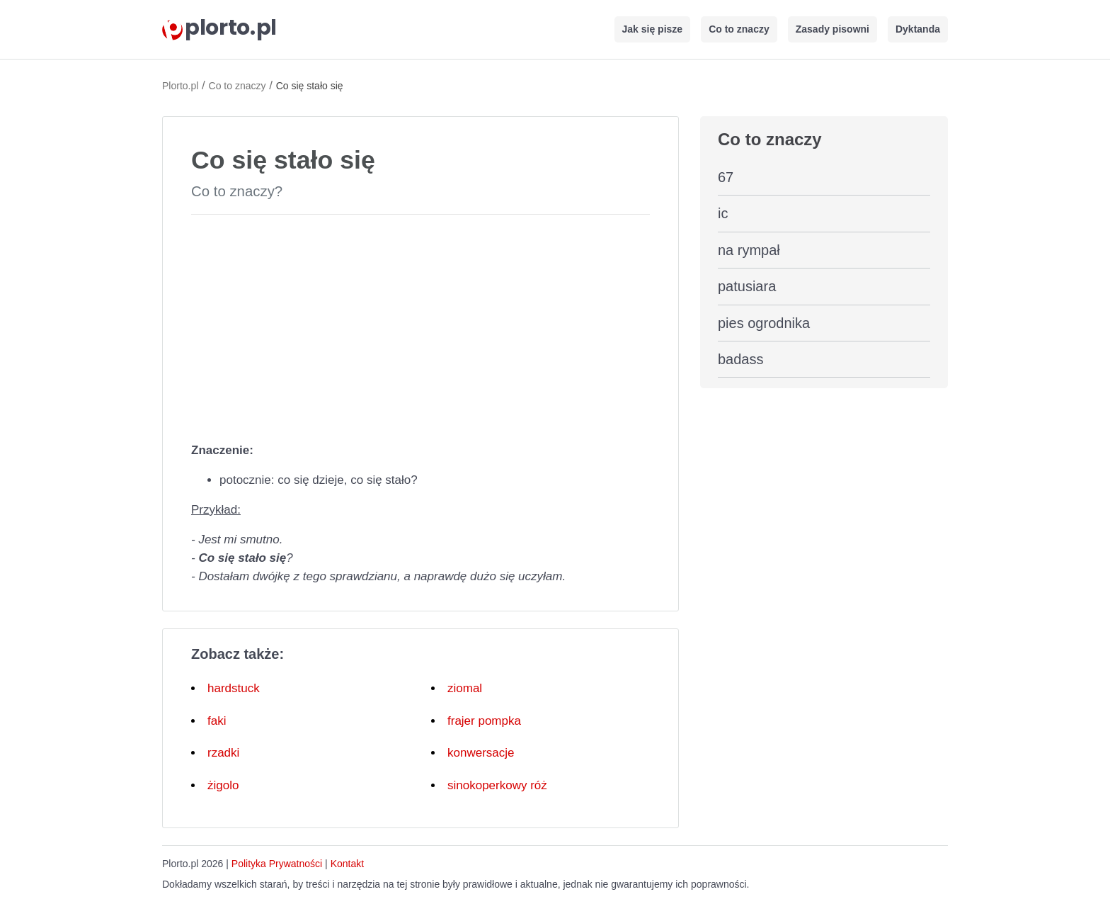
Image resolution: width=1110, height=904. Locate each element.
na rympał (749, 250)
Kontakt (347, 863)
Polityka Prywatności (276, 863)
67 (725, 177)
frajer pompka (484, 721)
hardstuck (233, 688)
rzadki (223, 752)
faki (216, 721)
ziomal (464, 688)
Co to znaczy (739, 29)
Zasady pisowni (832, 29)
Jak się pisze (652, 29)
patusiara (747, 286)
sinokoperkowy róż (497, 785)
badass (741, 359)
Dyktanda (918, 29)
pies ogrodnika (764, 323)
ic (723, 213)
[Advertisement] (420, 325)
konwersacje (481, 752)
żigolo (223, 785)
